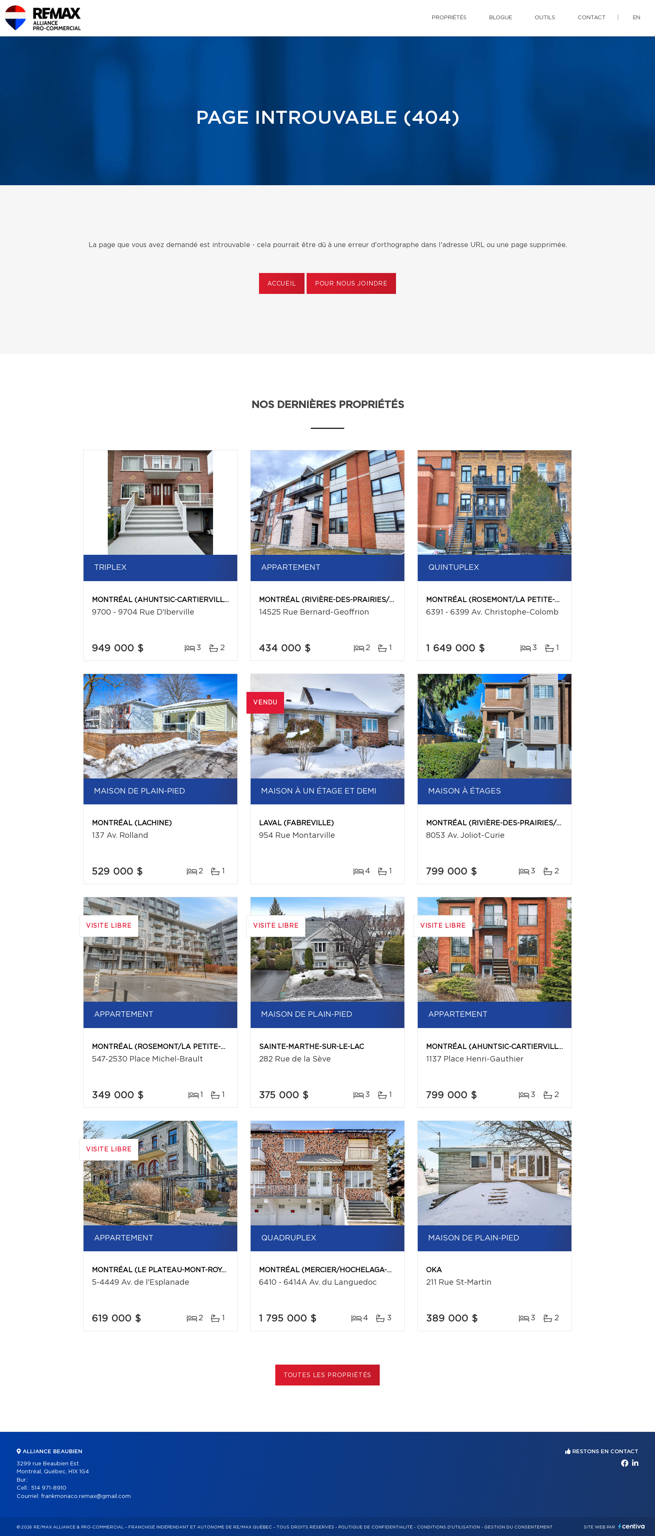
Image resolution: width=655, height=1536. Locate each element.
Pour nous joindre (351, 284)
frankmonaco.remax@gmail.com (86, 1496)
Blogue (500, 17)
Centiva (631, 1526)
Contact (592, 17)
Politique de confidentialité (375, 1527)
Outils (545, 17)
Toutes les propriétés (328, 1375)
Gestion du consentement (518, 1527)
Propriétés (449, 17)
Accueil (281, 284)
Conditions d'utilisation (448, 1527)
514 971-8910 (48, 1488)
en (636, 17)
